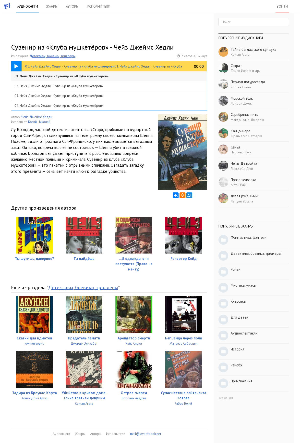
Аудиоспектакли (244, 333)
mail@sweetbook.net (145, 433)
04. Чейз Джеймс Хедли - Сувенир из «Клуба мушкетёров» (59, 105)
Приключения (241, 381)
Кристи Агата (240, 54)
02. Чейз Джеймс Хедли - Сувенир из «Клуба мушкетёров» (59, 86)
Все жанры (225, 398)
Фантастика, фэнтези (248, 237)
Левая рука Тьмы (244, 196)
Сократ (236, 65)
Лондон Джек (241, 103)
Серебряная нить (244, 114)
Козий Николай (39, 122)
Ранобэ (236, 365)
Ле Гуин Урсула (242, 201)
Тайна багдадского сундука (253, 49)
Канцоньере (240, 131)
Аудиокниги (27, 6)
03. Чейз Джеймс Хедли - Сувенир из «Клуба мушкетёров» (59, 96)
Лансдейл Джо (242, 168)
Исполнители (98, 6)
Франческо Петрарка (247, 136)
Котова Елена (241, 87)
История (237, 349)
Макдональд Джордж (247, 120)
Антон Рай (238, 185)
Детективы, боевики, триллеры (52, 56)
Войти (282, 6)
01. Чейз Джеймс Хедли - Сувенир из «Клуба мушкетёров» (61, 76)
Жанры (52, 6)
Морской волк (242, 98)
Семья (235, 147)
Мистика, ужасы (243, 285)
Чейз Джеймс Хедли (36, 117)
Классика (238, 301)
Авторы (72, 6)
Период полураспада (248, 82)
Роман (236, 269)
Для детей (239, 317)
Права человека (243, 179)
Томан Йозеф (241, 70)
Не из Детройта (244, 163)
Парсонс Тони (241, 152)
